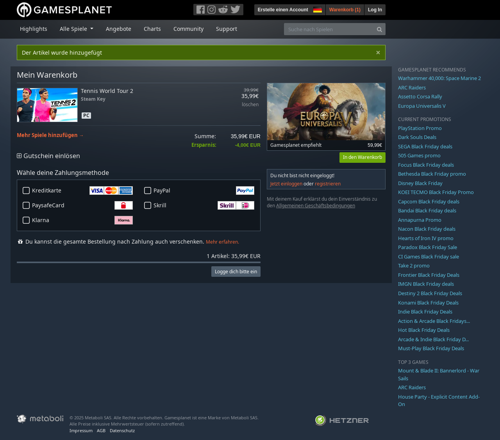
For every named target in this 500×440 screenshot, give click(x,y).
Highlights (33, 28)
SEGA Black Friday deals (425, 146)
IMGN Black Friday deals (426, 283)
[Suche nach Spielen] (329, 29)
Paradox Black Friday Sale (427, 247)
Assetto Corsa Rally (420, 96)
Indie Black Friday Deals (425, 311)
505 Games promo (419, 155)
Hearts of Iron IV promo (426, 238)
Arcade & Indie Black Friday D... (433, 339)
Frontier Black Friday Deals (428, 274)
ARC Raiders (412, 87)
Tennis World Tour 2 (107, 90)
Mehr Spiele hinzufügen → (50, 135)
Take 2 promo (414, 265)
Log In (375, 9)
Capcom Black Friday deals (428, 201)
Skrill (204, 205)
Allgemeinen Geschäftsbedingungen (315, 205)
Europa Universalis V (422, 105)
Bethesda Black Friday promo (432, 173)
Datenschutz (122, 430)
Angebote (118, 28)
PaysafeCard (82, 205)
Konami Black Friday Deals (428, 302)
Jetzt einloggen (286, 184)
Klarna (82, 220)
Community (188, 28)
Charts (152, 28)
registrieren (328, 184)
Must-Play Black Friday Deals (431, 348)
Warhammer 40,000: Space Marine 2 (439, 78)
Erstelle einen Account (283, 9)
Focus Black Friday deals (426, 164)
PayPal (204, 190)
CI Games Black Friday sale (428, 256)
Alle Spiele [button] (74, 28)
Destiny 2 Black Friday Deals (430, 293)
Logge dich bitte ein (236, 271)
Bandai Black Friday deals (427, 210)
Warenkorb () (345, 9)
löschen (250, 104)
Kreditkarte (82, 190)
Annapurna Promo (419, 219)
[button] (317, 8)
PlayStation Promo (420, 128)
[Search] (379, 29)
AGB (101, 430)
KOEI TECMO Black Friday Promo (436, 192)
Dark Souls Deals (417, 137)
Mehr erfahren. (222, 242)
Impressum (81, 430)
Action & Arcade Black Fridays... (434, 320)
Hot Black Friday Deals (424, 329)
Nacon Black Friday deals (426, 228)
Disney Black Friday (420, 183)
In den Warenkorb (362, 157)
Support (226, 28)
